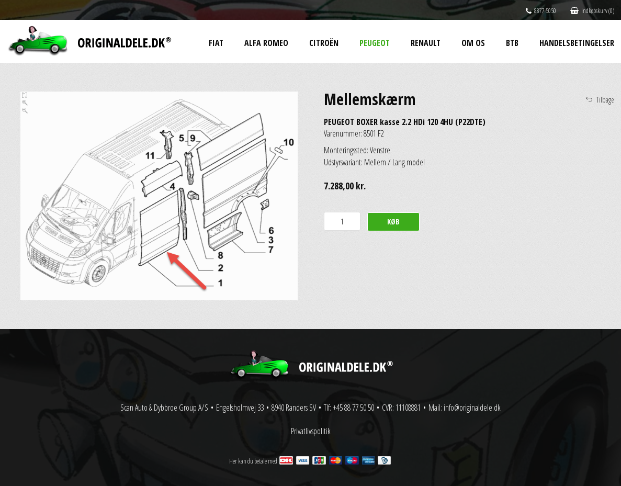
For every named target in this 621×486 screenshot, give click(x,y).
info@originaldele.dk (472, 407)
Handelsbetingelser (576, 43)
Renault (426, 43)
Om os (473, 43)
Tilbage (605, 100)
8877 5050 (541, 10)
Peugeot (374, 43)
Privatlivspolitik (311, 431)
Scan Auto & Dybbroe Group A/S (164, 407)
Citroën (323, 43)
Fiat (216, 43)
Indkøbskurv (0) (592, 10)
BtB (512, 43)
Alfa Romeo (266, 43)
